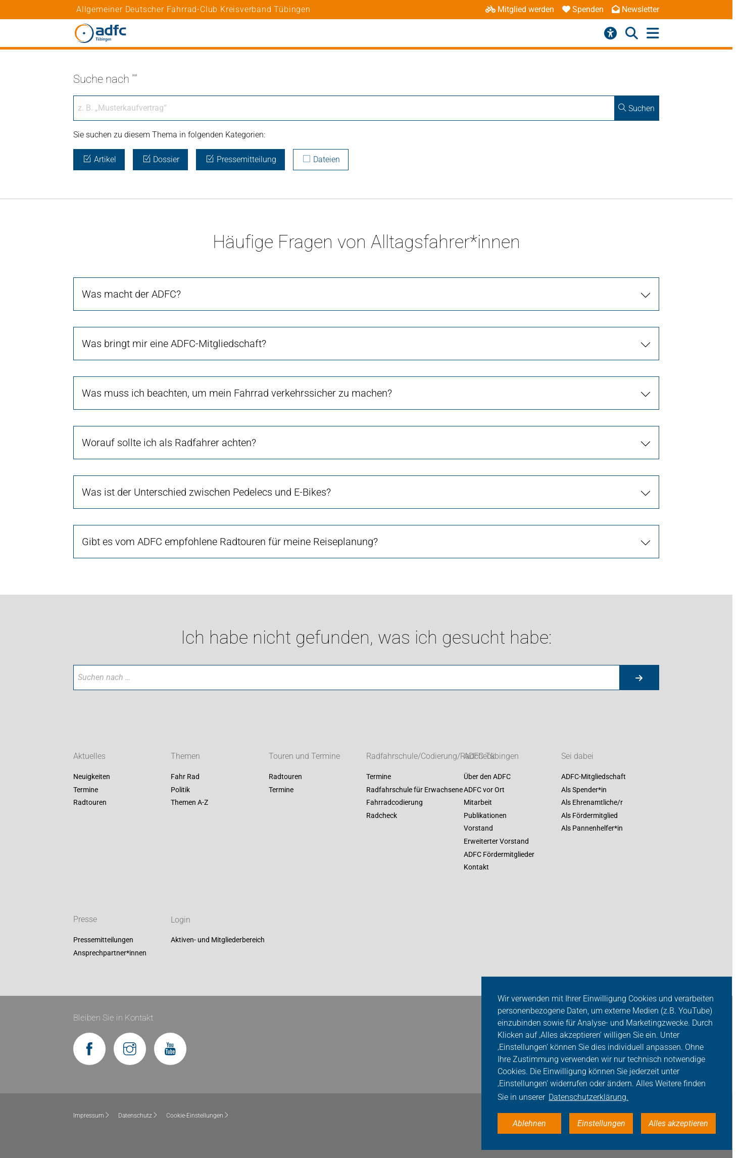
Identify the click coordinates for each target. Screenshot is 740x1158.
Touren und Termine (304, 756)
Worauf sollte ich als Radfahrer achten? (169, 443)
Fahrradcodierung (394, 803)
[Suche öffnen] (631, 33)
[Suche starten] (639, 677)
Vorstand (478, 829)
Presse (85, 920)
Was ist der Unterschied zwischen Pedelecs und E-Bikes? (206, 492)
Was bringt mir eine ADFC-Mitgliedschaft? (174, 343)
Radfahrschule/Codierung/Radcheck (430, 756)
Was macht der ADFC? (131, 294)
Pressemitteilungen (103, 940)
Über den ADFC (487, 777)
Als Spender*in (584, 790)
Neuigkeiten (91, 777)
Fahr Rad (185, 777)
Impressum (91, 1115)
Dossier (160, 159)
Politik (180, 790)
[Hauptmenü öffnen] (653, 33)
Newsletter (635, 9)
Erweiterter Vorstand (496, 841)
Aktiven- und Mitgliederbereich (218, 940)
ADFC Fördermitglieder (499, 854)
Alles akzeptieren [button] (678, 1123)
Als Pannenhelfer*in (592, 829)
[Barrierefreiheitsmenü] (610, 33)
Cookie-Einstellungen (197, 1115)
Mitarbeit (478, 803)
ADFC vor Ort (484, 790)
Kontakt (476, 867)
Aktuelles (89, 756)
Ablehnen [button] (529, 1123)
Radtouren (90, 803)
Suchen (636, 108)
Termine (85, 790)
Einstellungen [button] (601, 1123)
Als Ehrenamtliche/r (592, 803)
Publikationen (485, 815)
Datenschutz (138, 1115)
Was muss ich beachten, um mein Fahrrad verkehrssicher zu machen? (237, 393)
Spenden (583, 9)
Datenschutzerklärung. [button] (588, 1097)
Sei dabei (577, 756)
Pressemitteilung (240, 159)
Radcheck (381, 815)
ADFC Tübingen (491, 756)
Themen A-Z (189, 803)
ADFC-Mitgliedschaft (593, 777)
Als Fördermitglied (589, 815)
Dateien (321, 159)
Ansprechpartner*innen (109, 953)
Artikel (99, 159)
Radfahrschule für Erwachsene (414, 790)
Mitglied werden (519, 9)
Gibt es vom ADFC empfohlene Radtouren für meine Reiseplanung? (230, 542)
